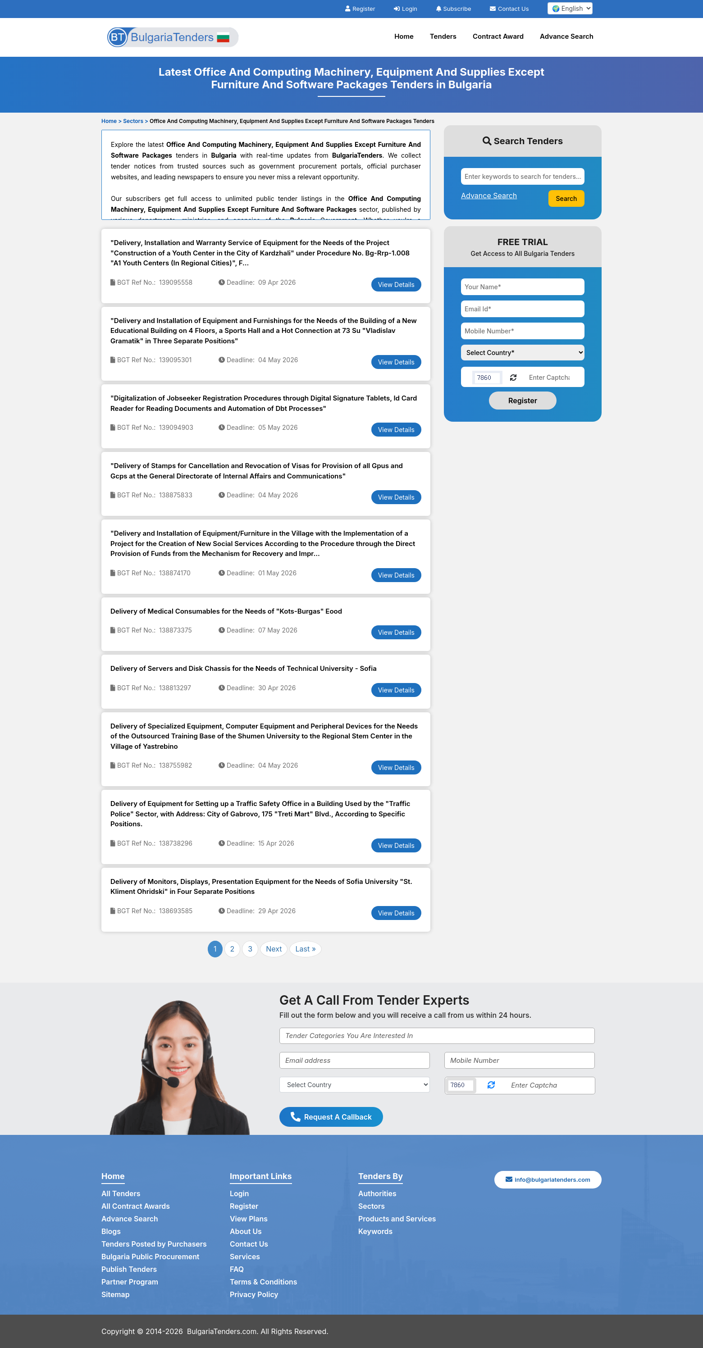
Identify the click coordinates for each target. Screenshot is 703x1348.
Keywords (375, 1231)
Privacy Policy (254, 1294)
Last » (305, 948)
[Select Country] (354, 1085)
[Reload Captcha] (513, 377)
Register (360, 8)
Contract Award (498, 36)
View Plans (249, 1219)
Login (405, 8)
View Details (396, 284)
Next (274, 948)
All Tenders (121, 1193)
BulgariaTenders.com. (224, 1331)
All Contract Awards (135, 1206)
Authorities (377, 1193)
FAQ (237, 1269)
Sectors (371, 1206)
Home (404, 36)
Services (245, 1256)
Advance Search (566, 36)
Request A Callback (331, 1117)
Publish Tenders (129, 1269)
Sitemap (115, 1294)
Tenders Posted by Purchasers (154, 1244)
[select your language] (570, 8)
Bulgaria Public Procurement (150, 1256)
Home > (111, 121)
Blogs (111, 1231)
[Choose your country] (522, 352)
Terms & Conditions (264, 1282)
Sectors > (135, 121)
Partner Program (130, 1282)
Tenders (443, 36)
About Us (246, 1231)
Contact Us (509, 8)
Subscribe (453, 8)
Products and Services (397, 1219)
